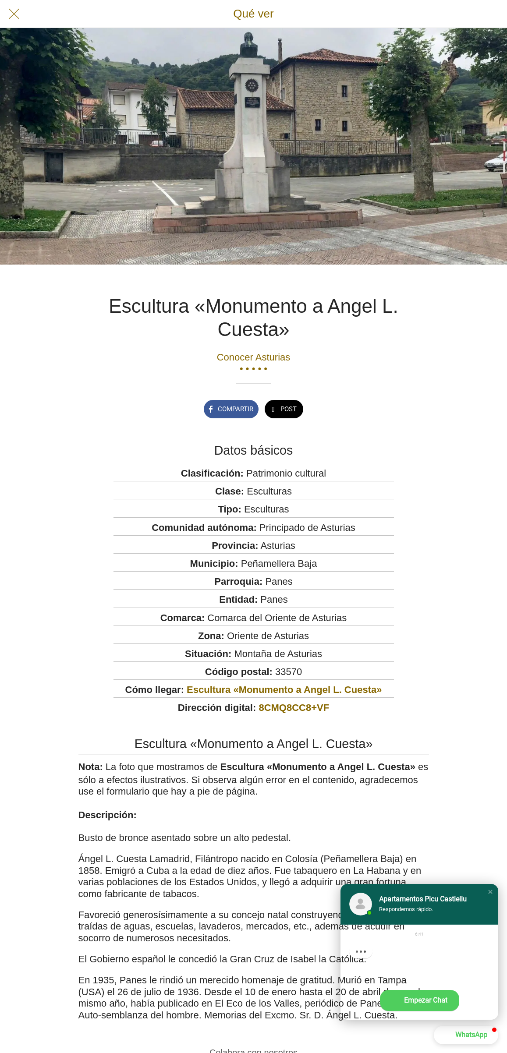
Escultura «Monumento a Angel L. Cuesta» (284, 689)
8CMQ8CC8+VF (294, 707)
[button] (490, 891)
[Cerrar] (14, 14)
